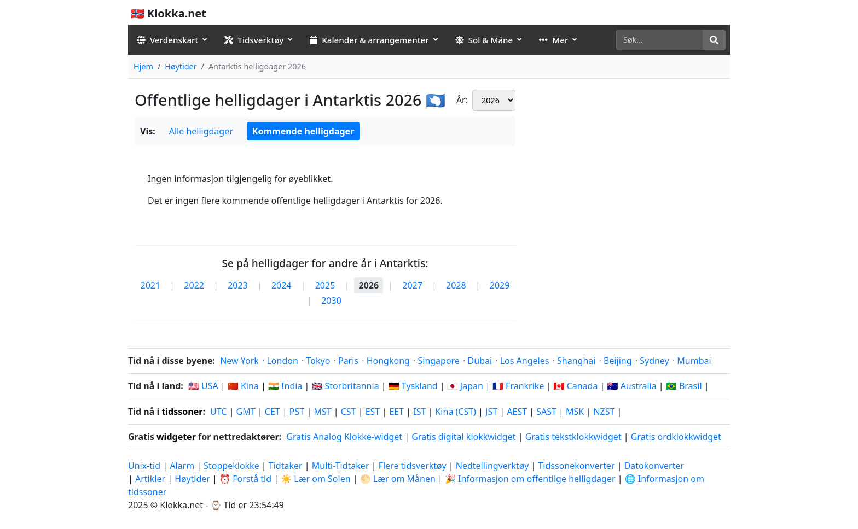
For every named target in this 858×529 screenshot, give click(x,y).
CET (272, 411)
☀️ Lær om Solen (315, 479)
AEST (517, 411)
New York (239, 361)
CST (348, 411)
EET (396, 411)
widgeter (176, 437)
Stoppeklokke (231, 466)
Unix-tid (144, 466)
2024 (281, 285)
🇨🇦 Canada (576, 386)
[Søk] (659, 40)
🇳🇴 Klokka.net (168, 13)
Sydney (654, 361)
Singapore (438, 361)
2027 (412, 285)
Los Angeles (524, 361)
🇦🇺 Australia (632, 386)
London (282, 361)
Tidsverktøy (253, 39)
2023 (238, 285)
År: (462, 100)
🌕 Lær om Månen (398, 479)
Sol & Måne (484, 39)
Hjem (143, 66)
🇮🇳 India (285, 386)
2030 (331, 301)
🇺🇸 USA (203, 386)
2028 (456, 285)
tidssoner (181, 411)
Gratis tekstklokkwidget (573, 437)
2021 (151, 285)
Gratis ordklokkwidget (676, 437)
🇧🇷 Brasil (684, 386)
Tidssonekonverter (577, 466)
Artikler (150, 479)
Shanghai (576, 361)
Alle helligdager (201, 131)
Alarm (182, 466)
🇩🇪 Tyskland (413, 386)
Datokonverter (654, 466)
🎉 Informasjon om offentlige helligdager (530, 479)
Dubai (480, 361)
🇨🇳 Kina (243, 386)
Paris (348, 361)
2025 (325, 285)
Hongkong (388, 361)
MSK (575, 411)
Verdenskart (167, 39)
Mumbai (694, 361)
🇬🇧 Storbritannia (345, 386)
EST (373, 411)
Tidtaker (286, 466)
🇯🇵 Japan (465, 386)
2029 (500, 285)
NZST (603, 411)
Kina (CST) (455, 411)
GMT (246, 411)
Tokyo (318, 361)
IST (419, 411)
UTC (218, 411)
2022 (194, 285)
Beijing (618, 361)
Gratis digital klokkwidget (463, 437)
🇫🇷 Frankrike (518, 386)
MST (322, 411)
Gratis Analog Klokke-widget (344, 437)
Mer (553, 39)
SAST (546, 411)
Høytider (180, 66)
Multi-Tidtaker (340, 466)
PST (296, 411)
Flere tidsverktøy (414, 466)
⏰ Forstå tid (245, 479)
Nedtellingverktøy (493, 466)
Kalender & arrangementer (369, 39)
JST (491, 411)
